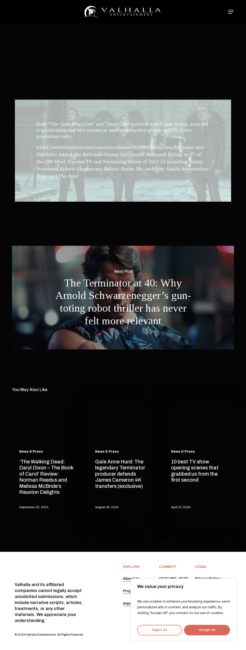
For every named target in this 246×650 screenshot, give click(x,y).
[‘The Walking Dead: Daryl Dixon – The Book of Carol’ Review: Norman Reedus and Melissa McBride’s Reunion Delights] (46, 457)
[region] (183, 609)
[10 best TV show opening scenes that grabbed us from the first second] (198, 457)
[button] (231, 11)
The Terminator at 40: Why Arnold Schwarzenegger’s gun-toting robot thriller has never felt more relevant (123, 297)
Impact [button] (129, 603)
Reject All (159, 630)
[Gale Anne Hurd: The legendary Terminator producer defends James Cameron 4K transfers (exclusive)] (122, 457)
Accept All (207, 630)
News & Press (121, 41)
